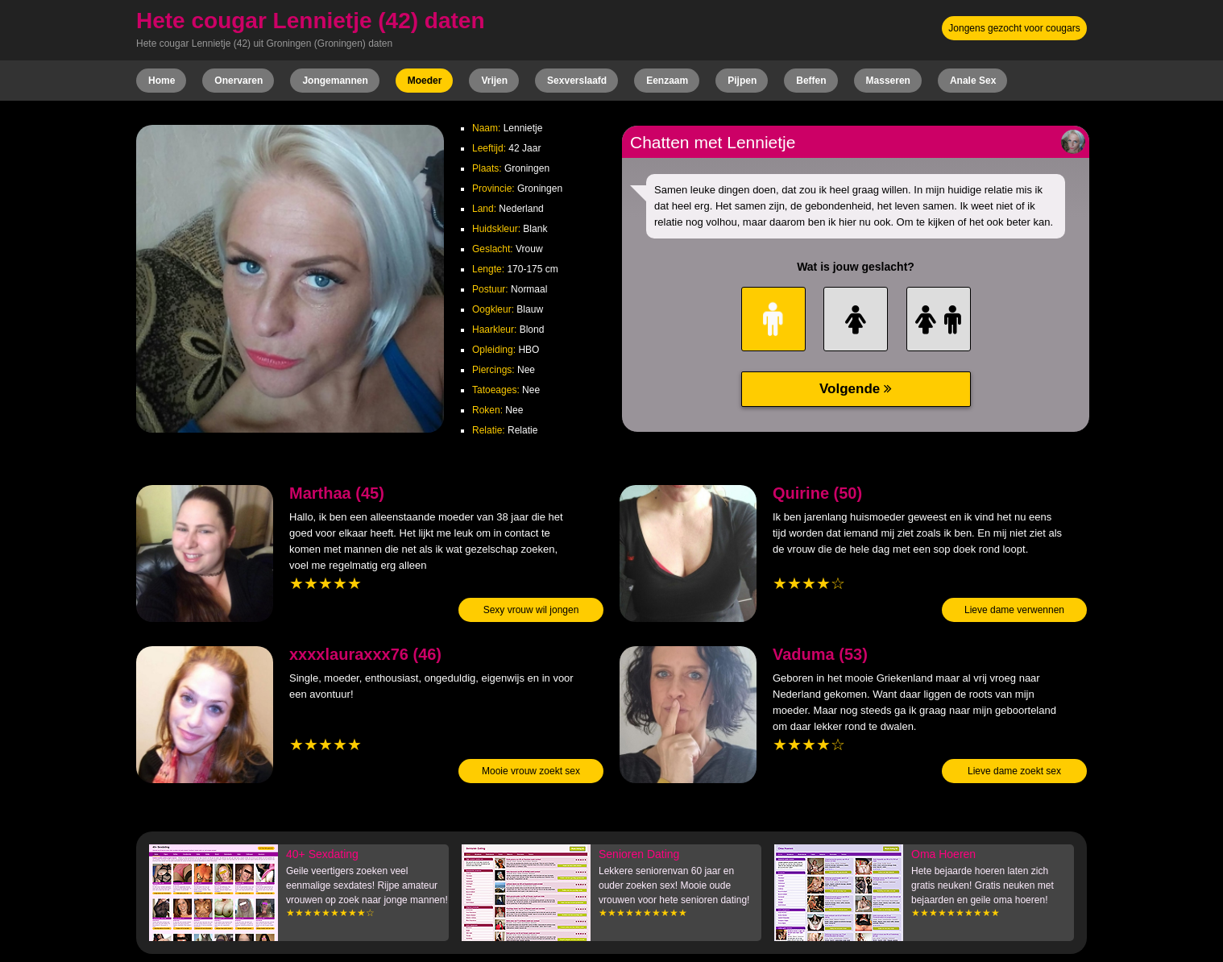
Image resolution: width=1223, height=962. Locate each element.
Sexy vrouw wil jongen (531, 610)
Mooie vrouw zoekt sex (531, 771)
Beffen (811, 80)
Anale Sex (973, 80)
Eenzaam (667, 80)
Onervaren (238, 80)
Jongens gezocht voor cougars (1014, 28)
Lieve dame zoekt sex (1014, 771)
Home (161, 80)
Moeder (425, 80)
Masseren (888, 80)
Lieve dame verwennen (1014, 610)
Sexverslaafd (577, 80)
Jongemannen (334, 80)
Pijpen (742, 80)
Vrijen (494, 80)
